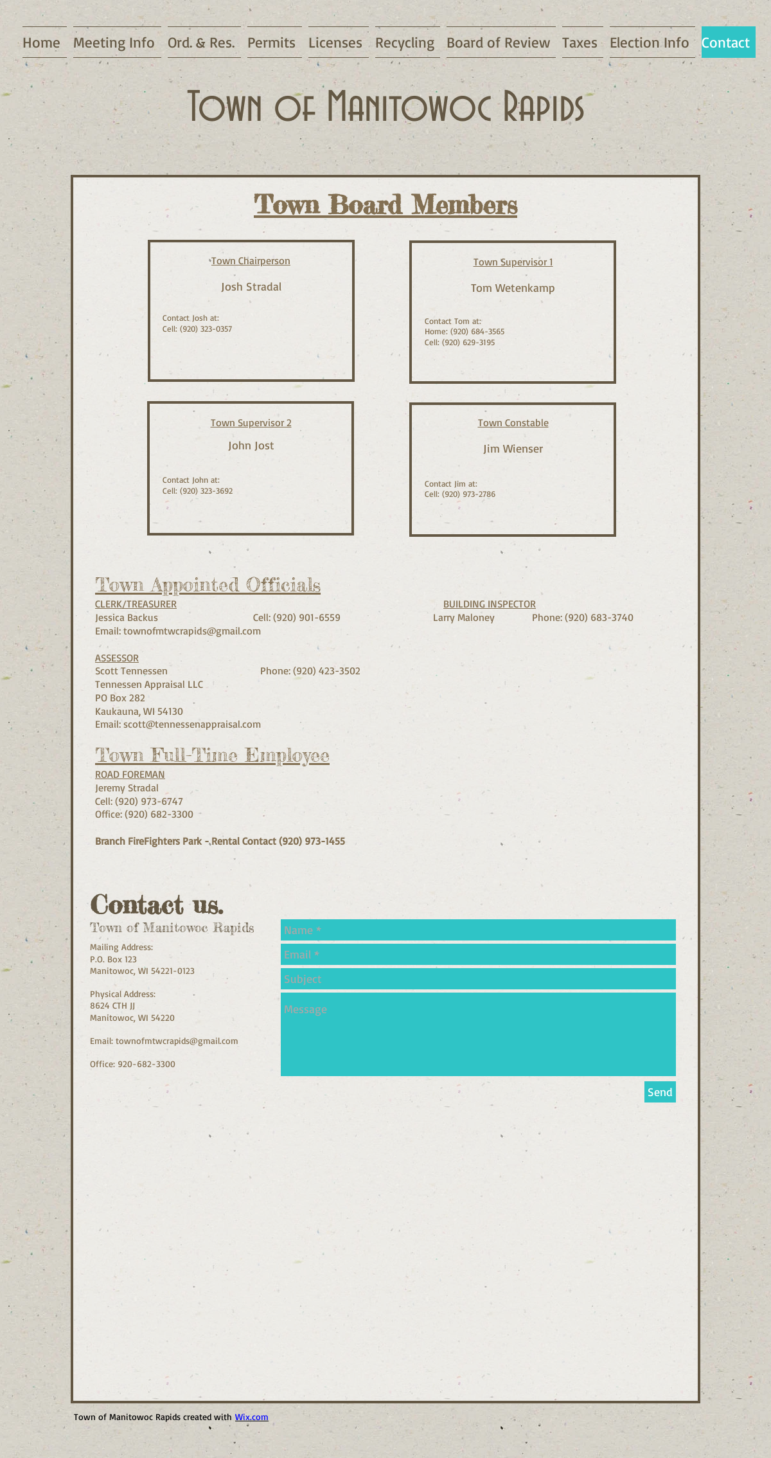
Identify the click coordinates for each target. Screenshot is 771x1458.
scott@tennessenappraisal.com (192, 723)
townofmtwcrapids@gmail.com (192, 630)
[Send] (660, 1091)
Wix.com (252, 1416)
